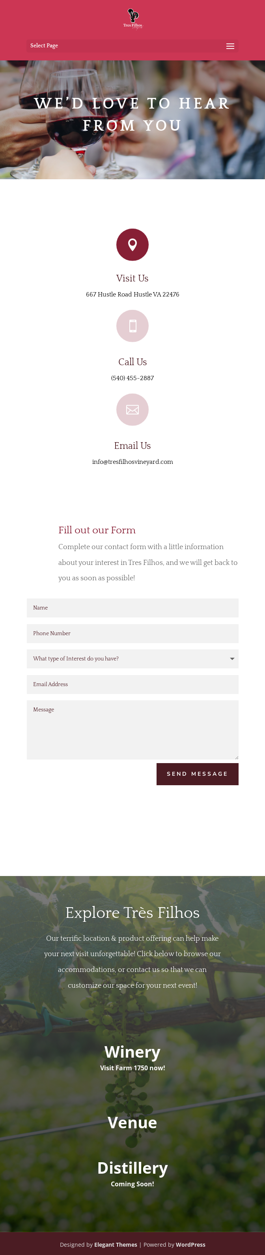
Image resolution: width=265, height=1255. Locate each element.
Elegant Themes (115, 1244)
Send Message (197, 774)
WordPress (190, 1244)
